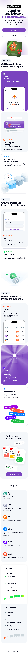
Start (14, 36)
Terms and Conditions (14, 652)
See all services (14, 474)
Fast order (14, 30)
